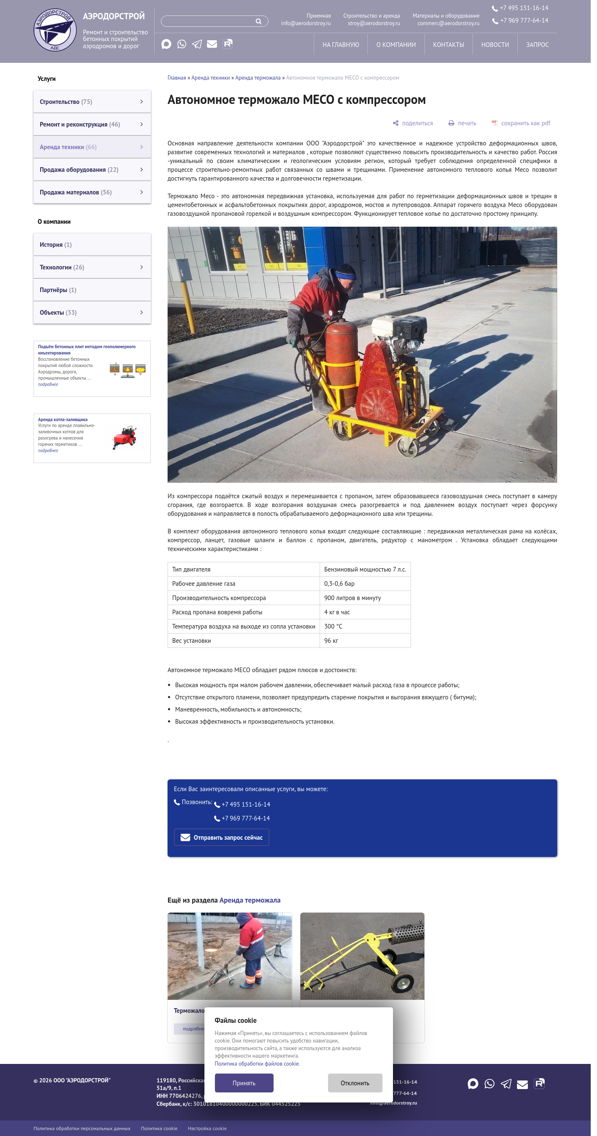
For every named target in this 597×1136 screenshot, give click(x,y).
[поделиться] (412, 123)
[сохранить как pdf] (521, 123)
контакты (448, 45)
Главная (177, 77)
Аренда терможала (258, 77)
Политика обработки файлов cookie (257, 1063)
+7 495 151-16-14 (520, 8)
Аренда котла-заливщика (63, 419)
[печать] (462, 123)
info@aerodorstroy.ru (306, 23)
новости (495, 45)
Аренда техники (210, 77)
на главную (341, 45)
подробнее (195, 1028)
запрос (537, 45)
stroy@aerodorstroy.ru (374, 23)
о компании (396, 45)
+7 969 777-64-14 (520, 20)
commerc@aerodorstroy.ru (449, 23)
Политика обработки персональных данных (82, 1128)
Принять (244, 1083)
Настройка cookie (207, 1128)
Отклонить (355, 1083)
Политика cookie (159, 1128)
